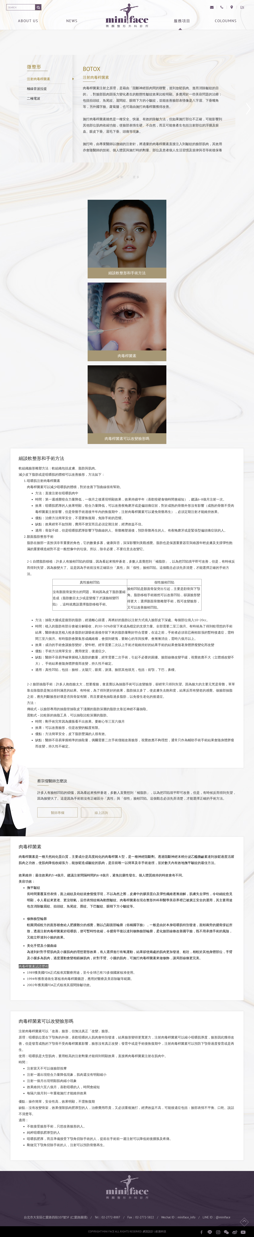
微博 (235, 1232)
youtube (243, 1232)
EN (242, 7)
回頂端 (244, 1222)
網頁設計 (148, 1231)
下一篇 (248, 108)
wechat (226, 1232)
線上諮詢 (101, 813)
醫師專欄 (57, 813)
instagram (218, 1232)
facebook (201, 1232)
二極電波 (33, 98)
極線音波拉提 (37, 89)
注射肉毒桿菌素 (38, 79)
